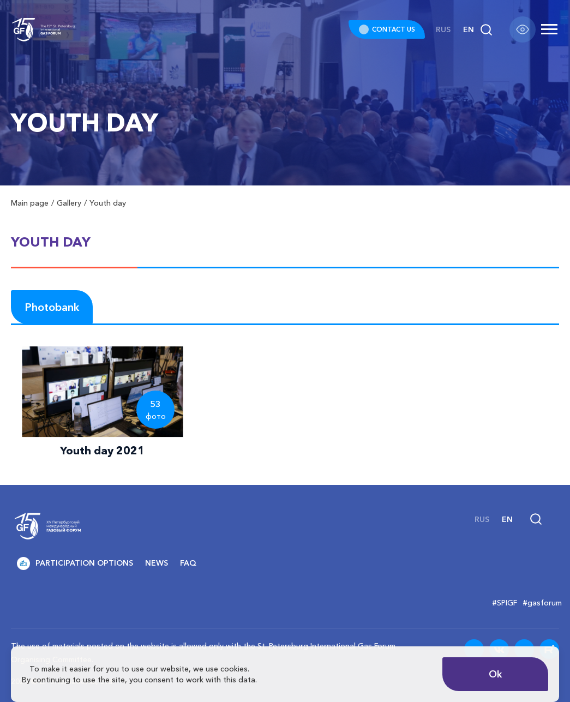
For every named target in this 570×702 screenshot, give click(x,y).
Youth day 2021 (102, 450)
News (156, 563)
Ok (495, 674)
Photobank (52, 307)
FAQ (188, 563)
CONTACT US (393, 29)
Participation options (75, 563)
